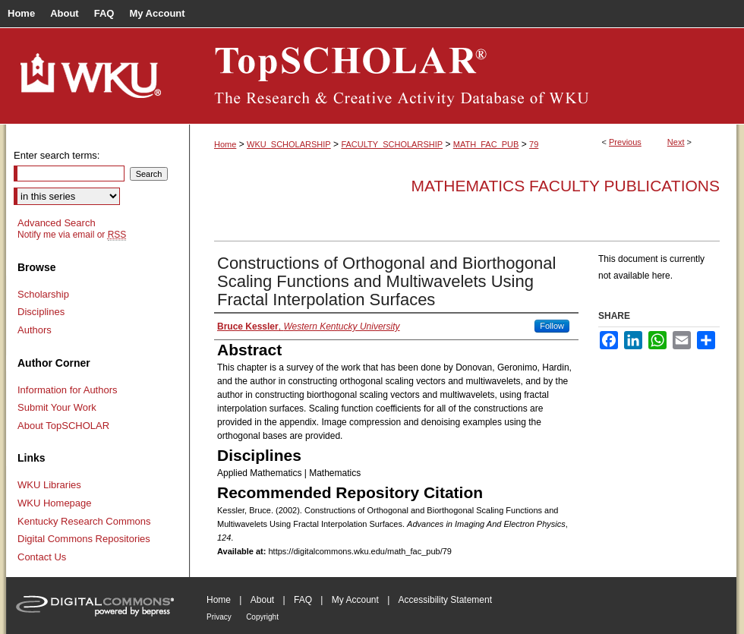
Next (676, 142)
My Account (355, 600)
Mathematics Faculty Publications (565, 185)
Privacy (219, 617)
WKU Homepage (54, 503)
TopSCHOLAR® (463, 76)
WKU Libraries (49, 484)
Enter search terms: (56, 155)
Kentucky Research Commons (84, 521)
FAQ (303, 600)
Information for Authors (67, 390)
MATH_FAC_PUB (486, 144)
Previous (625, 142)
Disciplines (41, 311)
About (262, 600)
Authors (34, 330)
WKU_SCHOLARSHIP (289, 144)
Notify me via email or (71, 234)
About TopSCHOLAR (63, 425)
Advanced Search (56, 223)
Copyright (262, 617)
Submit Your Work (56, 407)
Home (225, 144)
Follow (552, 325)
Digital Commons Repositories (83, 538)
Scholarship (43, 294)
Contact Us (41, 557)
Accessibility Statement (445, 600)
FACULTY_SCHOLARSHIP (392, 144)
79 (533, 144)
